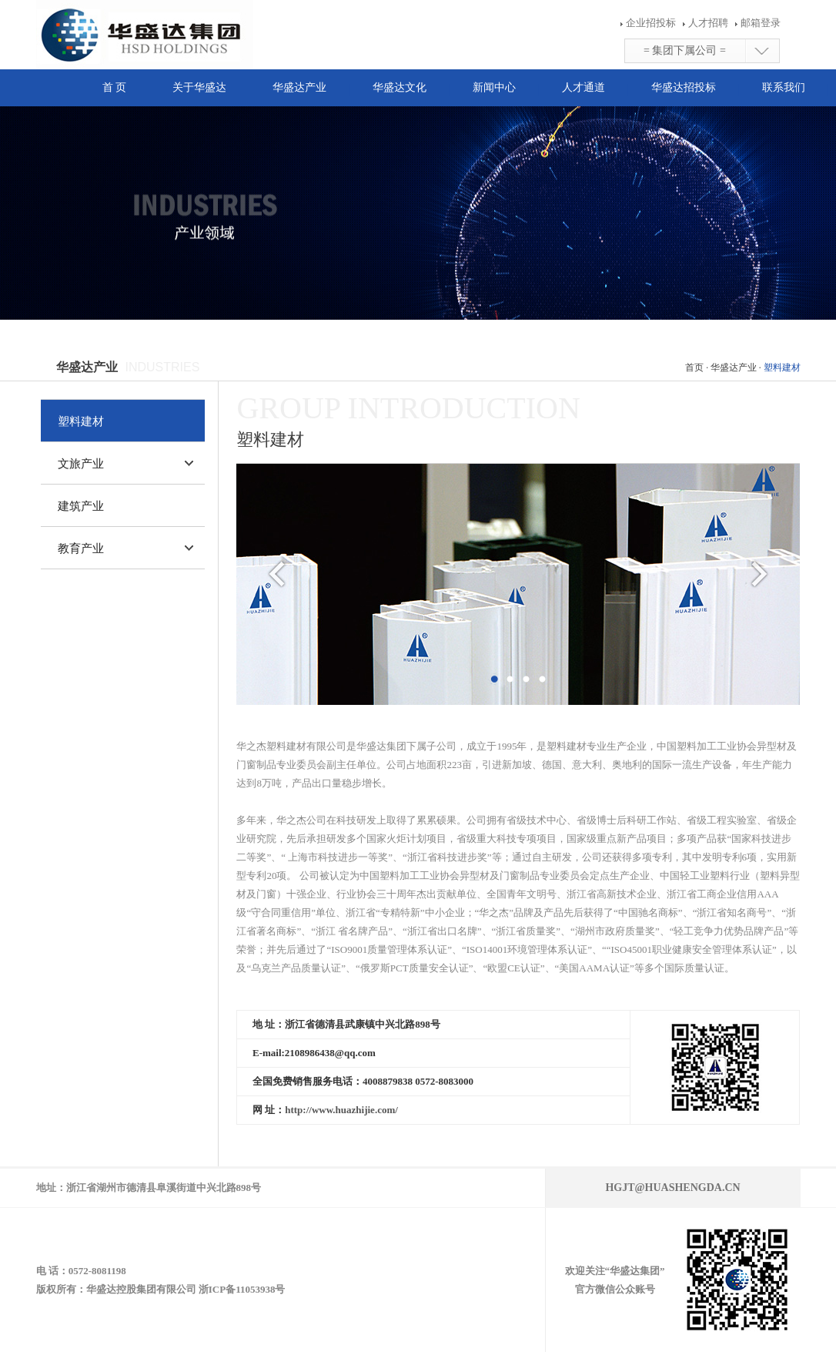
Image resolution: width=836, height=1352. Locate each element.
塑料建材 (81, 421)
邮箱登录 (758, 23)
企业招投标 (651, 23)
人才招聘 (706, 23)
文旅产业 (81, 464)
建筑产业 (81, 506)
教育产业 (81, 548)
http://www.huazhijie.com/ (341, 1109)
